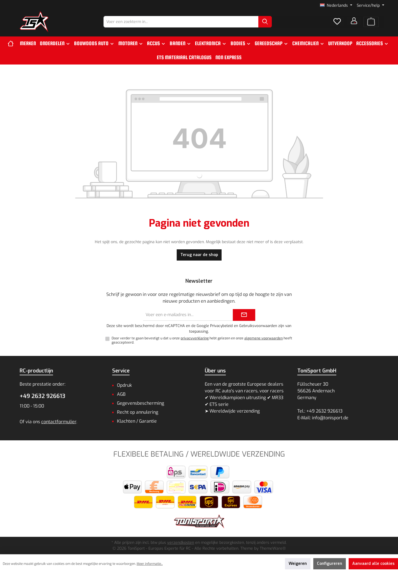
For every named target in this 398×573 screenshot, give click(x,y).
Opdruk (124, 385)
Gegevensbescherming (140, 403)
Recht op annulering (137, 412)
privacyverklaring (195, 338)
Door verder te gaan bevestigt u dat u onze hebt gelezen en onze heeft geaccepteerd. (202, 340)
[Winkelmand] (371, 22)
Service (121, 370)
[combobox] (181, 21)
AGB (121, 394)
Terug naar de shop (199, 254)
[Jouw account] (354, 21)
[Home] (13, 43)
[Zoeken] (265, 21)
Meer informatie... (150, 564)
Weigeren (298, 563)
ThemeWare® (273, 548)
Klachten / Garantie (137, 421)
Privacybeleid (221, 325)
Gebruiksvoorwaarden (258, 325)
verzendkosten (180, 542)
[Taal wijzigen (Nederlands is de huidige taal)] (336, 5)
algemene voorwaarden (263, 338)
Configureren (329, 563)
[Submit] (244, 315)
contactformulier (58, 422)
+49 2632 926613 (42, 396)
